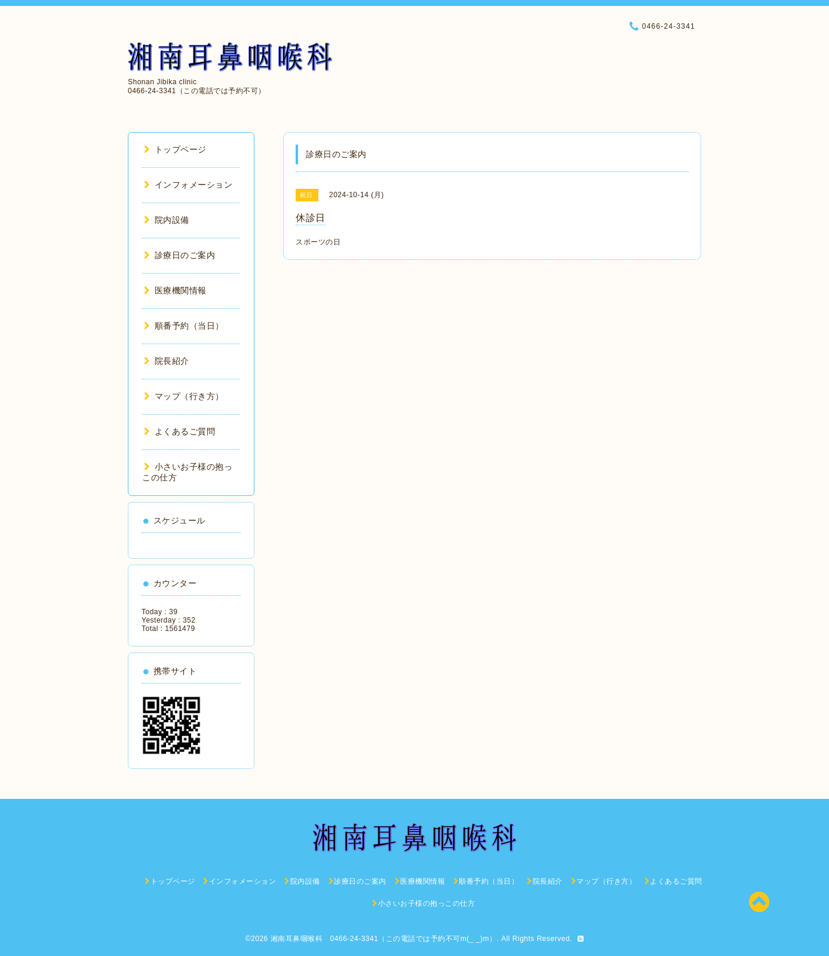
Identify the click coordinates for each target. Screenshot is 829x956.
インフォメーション (188, 184)
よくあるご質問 (179, 431)
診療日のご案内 (179, 255)
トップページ (175, 149)
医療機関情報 (175, 290)
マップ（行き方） (184, 396)
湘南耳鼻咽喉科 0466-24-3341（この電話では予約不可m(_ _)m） (384, 938)
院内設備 (166, 220)
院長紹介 (166, 361)
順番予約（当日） (184, 325)
